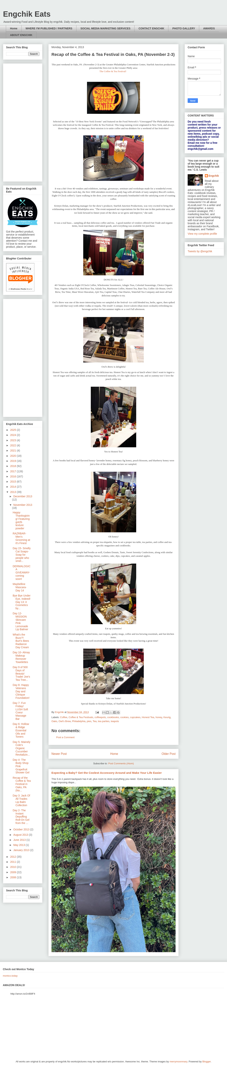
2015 (13, 481)
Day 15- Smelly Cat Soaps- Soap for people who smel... (22, 554)
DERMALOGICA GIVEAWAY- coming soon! (21, 572)
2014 (13, 486)
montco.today (10, 975)
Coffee (63, 717)
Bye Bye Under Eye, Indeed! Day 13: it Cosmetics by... (21, 602)
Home (13, 28)
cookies (124, 717)
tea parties (104, 721)
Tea (95, 721)
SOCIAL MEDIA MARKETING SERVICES (105, 28)
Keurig (167, 717)
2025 (13, 429)
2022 (13, 445)
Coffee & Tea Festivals (81, 717)
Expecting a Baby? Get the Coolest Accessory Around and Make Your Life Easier (106, 772)
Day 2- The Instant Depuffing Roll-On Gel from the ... (21, 817)
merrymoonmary (178, 1061)
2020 (13, 455)
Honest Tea (148, 717)
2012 (13, 856)
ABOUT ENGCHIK (21, 35)
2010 (13, 866)
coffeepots (100, 717)
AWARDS (209, 28)
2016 (13, 476)
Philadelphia (79, 721)
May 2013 (19, 844)
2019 (13, 460)
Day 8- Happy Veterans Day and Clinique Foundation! (21, 691)
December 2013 (22, 496)
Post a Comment (65, 737)
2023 (13, 440)
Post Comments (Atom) (121, 763)
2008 (13, 877)
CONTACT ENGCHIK (151, 28)
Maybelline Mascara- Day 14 (19, 587)
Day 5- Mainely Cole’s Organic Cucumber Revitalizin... (21, 748)
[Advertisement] (22, 122)
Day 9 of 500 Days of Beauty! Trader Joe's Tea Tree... (21, 673)
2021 (13, 450)
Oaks (54, 721)
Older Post (169, 753)
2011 (13, 861)
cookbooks (113, 717)
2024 (13, 435)
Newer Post (59, 753)
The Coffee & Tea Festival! (113, 71)
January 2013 (21, 850)
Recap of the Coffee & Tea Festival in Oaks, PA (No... (22, 784)
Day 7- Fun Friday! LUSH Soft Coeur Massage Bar (20, 710)
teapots (115, 721)
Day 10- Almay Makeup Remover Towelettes (21, 657)
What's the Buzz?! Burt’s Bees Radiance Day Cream (21, 641)
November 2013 (22, 504)
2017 (13, 471)
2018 (13, 466)
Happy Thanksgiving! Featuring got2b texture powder (21, 520)
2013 (13, 492)
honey (158, 717)
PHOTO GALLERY (183, 28)
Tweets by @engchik (200, 251)
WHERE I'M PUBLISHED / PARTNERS (49, 28)
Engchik (214, 175)
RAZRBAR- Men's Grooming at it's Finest (21, 538)
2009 (13, 872)
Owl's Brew (65, 721)
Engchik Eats (27, 14)
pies (89, 721)
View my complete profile (202, 233)
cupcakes (135, 717)
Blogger (206, 1061)
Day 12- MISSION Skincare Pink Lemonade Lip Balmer (20, 621)
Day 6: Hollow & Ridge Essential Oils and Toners (21, 730)
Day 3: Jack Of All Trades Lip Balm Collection (21, 800)
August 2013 (21, 834)
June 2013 (19, 839)
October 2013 (21, 829)
